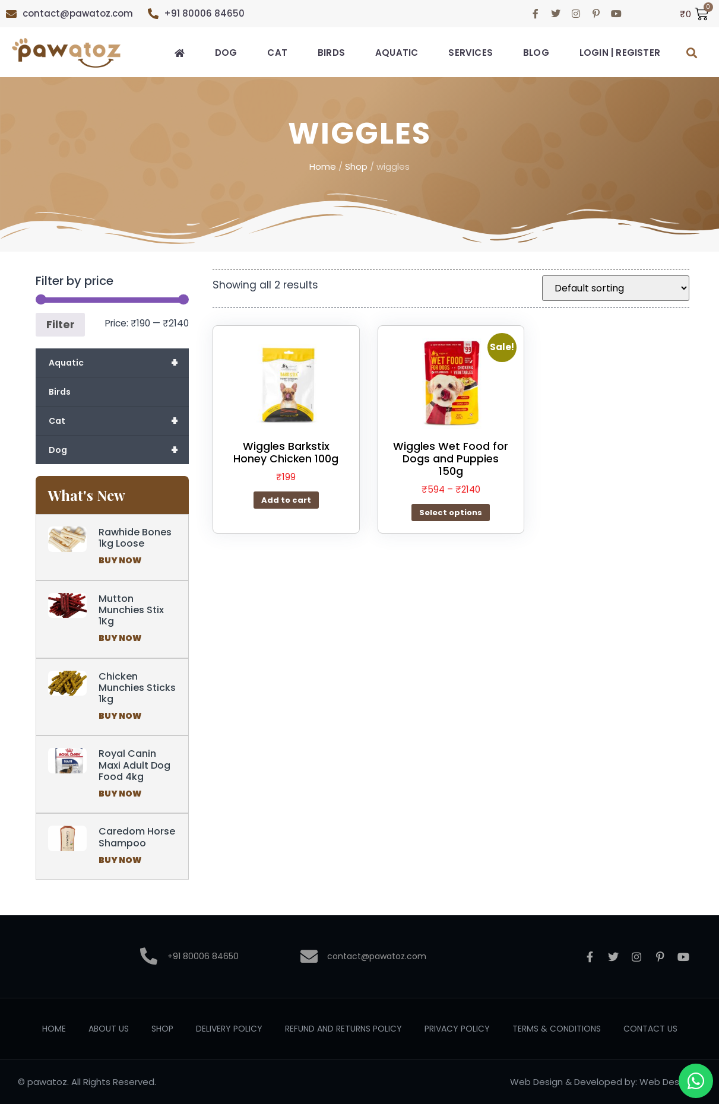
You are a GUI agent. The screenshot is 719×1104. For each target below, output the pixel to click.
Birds (331, 52)
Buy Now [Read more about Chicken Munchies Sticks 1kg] (120, 716)
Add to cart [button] (286, 500)
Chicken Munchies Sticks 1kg (137, 688)
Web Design (536, 1082)
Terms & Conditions (556, 1029)
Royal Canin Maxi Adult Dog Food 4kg (134, 765)
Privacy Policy (457, 1029)
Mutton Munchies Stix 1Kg (131, 610)
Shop (356, 166)
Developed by (604, 1082)
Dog (226, 52)
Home (322, 166)
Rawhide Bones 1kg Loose (135, 537)
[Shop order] (615, 288)
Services (470, 52)
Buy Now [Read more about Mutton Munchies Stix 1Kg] (120, 638)
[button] (692, 53)
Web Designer (670, 1082)
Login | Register (619, 52)
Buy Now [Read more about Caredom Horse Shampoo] (120, 860)
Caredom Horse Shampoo (137, 836)
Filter (60, 324)
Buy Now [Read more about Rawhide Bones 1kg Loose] (120, 560)
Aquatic (396, 52)
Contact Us (650, 1029)
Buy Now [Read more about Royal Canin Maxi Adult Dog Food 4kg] (120, 794)
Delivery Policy (229, 1029)
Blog (536, 52)
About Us (108, 1029)
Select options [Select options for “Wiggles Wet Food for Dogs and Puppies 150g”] (450, 512)
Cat (277, 52)
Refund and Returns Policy (343, 1029)
